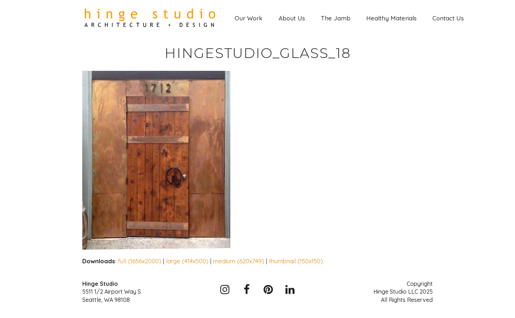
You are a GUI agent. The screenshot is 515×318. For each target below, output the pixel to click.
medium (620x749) (238, 261)
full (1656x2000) (139, 261)
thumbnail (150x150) (296, 261)
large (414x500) (187, 261)
